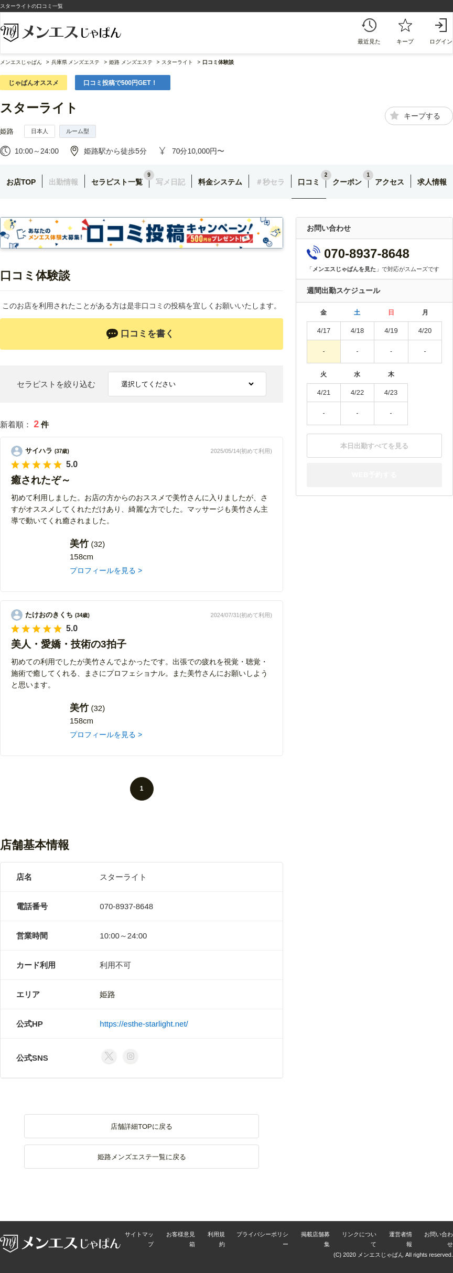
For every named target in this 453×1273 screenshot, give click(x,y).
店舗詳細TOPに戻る (141, 1126)
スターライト (39, 108)
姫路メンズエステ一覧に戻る (142, 1157)
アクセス (389, 182)
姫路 (7, 131)
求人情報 (432, 182)
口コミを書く (140, 334)
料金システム (220, 182)
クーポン (347, 182)
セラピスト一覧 (117, 182)
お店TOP (21, 182)
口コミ (309, 182)
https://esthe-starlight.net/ (144, 1023)
